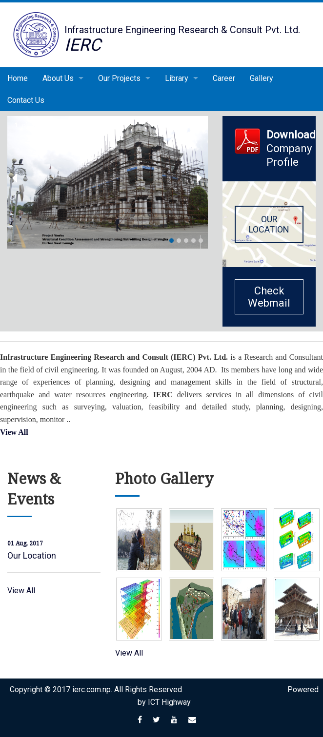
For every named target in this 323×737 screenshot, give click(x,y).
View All (14, 432)
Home (17, 78)
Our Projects (119, 78)
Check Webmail (269, 297)
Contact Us (25, 100)
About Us (58, 78)
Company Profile (291, 142)
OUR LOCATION (269, 224)
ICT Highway (169, 702)
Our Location (31, 555)
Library (176, 78)
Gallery (261, 78)
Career (224, 78)
